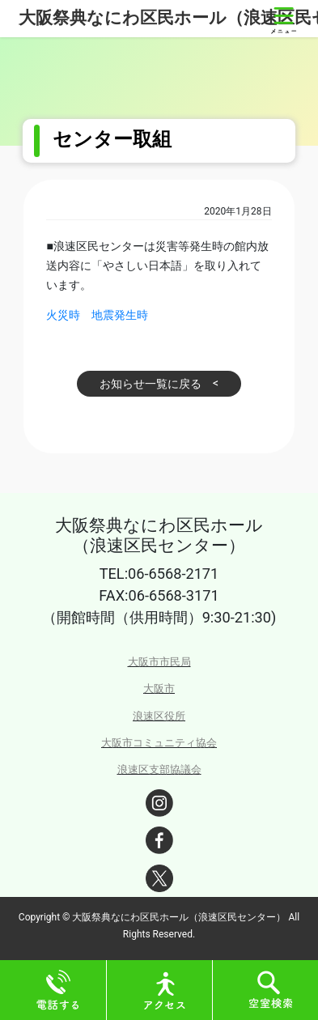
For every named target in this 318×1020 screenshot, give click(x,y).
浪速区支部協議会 (159, 769)
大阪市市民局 (159, 662)
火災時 (63, 314)
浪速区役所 (159, 716)
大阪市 (159, 688)
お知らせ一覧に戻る (150, 383)
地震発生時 (119, 314)
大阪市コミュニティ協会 (159, 743)
